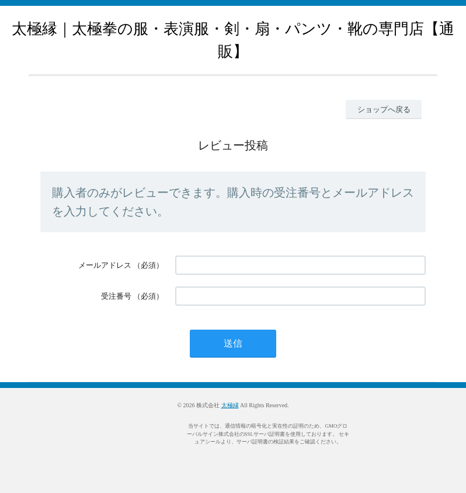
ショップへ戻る (384, 109)
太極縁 (230, 405)
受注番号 (116, 296)
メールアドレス (104, 265)
